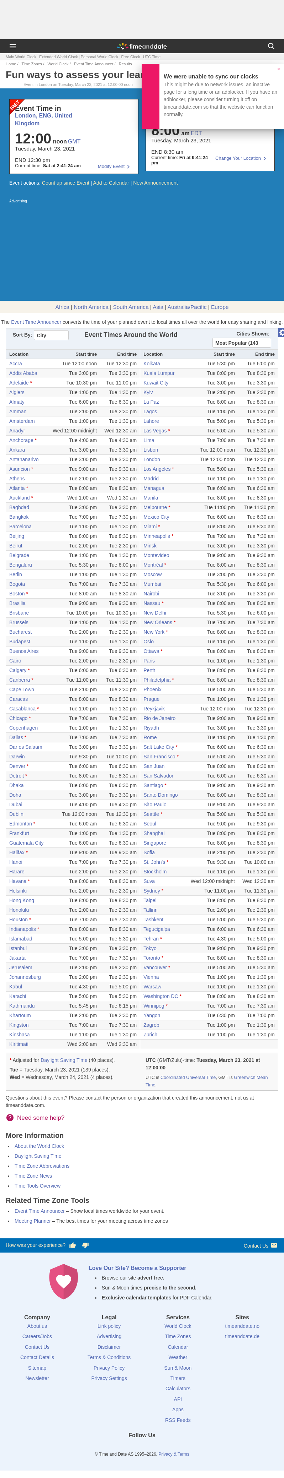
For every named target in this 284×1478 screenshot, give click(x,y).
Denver (17, 766)
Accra (15, 363)
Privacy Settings (109, 1378)
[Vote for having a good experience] (72, 1245)
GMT (74, 141)
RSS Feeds (178, 1420)
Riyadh (151, 728)
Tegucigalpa (156, 929)
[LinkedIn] (142, 1448)
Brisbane (19, 613)
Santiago (153, 785)
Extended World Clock (58, 57)
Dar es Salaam (25, 747)
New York (153, 632)
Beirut (15, 546)
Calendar (178, 1347)
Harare (17, 871)
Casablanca (22, 708)
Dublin (16, 814)
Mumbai (152, 584)
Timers (177, 1378)
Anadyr (17, 430)
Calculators (177, 1388)
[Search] (271, 46)
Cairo (15, 661)
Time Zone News (33, 1176)
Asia (158, 307)
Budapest (19, 641)
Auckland (19, 498)
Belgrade (19, 555)
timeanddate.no (242, 1326)
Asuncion (19, 469)
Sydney (151, 891)
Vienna (151, 977)
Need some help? (40, 1117)
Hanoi (15, 862)
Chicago (18, 718)
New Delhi (154, 613)
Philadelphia (156, 680)
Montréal (153, 565)
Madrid (151, 478)
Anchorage (21, 440)
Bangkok (18, 517)
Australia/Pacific (187, 307)
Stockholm (155, 871)
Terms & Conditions (109, 1357)
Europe (220, 307)
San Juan (153, 766)
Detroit (16, 776)
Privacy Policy (109, 1368)
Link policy (109, 1326)
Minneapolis (156, 536)
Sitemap (37, 1368)
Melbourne (155, 507)
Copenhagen (23, 728)
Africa (62, 307)
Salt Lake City (158, 747)
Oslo (148, 641)
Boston (17, 593)
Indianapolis (22, 929)
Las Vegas (155, 430)
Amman (17, 411)
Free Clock (130, 57)
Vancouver (155, 967)
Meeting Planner (33, 1221)
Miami (150, 526)
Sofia (149, 852)
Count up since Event (65, 183)
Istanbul (18, 948)
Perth (149, 670)
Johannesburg (25, 977)
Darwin (17, 756)
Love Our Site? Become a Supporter (137, 1268)
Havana (17, 881)
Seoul (149, 824)
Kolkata (151, 363)
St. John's (154, 862)
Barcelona (20, 526)
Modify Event (111, 166)
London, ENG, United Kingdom (43, 119)
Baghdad (19, 507)
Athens (17, 478)
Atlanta (17, 488)
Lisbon (150, 450)
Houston (18, 919)
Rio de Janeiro (159, 718)
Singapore (154, 843)
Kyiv (148, 392)
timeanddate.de (242, 1336)
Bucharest (20, 632)
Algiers (17, 392)
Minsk (150, 546)
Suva (149, 881)
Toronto (151, 958)
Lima (148, 440)
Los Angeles (156, 469)
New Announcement (155, 183)
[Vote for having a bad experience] (85, 1245)
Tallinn (150, 910)
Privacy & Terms (173, 1454)
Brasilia (17, 603)
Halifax (17, 852)
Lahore (151, 421)
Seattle (151, 814)
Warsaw (152, 986)
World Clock (57, 64)
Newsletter (37, 1378)
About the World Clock (39, 1146)
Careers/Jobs (37, 1336)
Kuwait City (155, 383)
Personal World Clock (100, 57)
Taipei (150, 900)
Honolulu (19, 910)
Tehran (151, 939)
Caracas (18, 699)
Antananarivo (24, 459)
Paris (149, 661)
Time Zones (31, 64)
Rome (150, 737)
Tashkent (153, 919)
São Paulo (155, 804)
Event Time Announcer (94, 64)
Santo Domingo (160, 795)
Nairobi (151, 593)
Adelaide (19, 383)
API (178, 1399)
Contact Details (37, 1357)
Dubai (15, 804)
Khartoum (20, 1015)
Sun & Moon (177, 1368)
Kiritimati (18, 1044)
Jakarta (17, 958)
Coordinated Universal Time (188, 1077)
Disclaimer (109, 1347)
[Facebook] (117, 1448)
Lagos (150, 411)
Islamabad (20, 939)
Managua (153, 488)
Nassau (151, 603)
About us (37, 1326)
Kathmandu (22, 1006)
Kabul (15, 986)
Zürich (150, 1034)
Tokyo (150, 948)
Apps (178, 1409)
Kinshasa (19, 1034)
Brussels (18, 622)
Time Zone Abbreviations (42, 1166)
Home (11, 64)
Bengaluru (20, 565)
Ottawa (151, 651)
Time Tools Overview (38, 1186)
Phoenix (152, 689)
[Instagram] (154, 1448)
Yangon (151, 1015)
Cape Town (21, 689)
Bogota (17, 584)
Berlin (15, 574)
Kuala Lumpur (158, 373)
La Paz (151, 402)
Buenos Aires (24, 651)
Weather (178, 1357)
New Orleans (157, 622)
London (151, 459)
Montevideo (156, 555)
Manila (150, 498)
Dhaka (16, 785)
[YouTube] (166, 1448)
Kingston (18, 1025)
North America (91, 307)
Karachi (17, 996)
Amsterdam (22, 421)
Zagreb (151, 1025)
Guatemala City (26, 843)
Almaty (17, 402)
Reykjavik (154, 708)
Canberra (19, 680)
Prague (151, 699)
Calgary (17, 670)
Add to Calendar (111, 183)
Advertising (109, 1336)
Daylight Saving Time (64, 1060)
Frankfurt (19, 833)
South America (130, 307)
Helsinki (18, 891)
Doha (15, 795)
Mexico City (156, 517)
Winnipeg (153, 1006)
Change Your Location (238, 158)
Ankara (17, 450)
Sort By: (22, 335)
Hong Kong (21, 900)
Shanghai (153, 833)
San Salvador (158, 776)
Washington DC (160, 996)
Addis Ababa (23, 373)
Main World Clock (21, 57)
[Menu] (13, 46)
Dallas (16, 737)
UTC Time (152, 57)
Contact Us (261, 1245)
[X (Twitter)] (130, 1448)
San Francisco (159, 756)
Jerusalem (20, 967)
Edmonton (20, 824)
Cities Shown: (252, 334)
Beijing (16, 536)
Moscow (152, 574)
